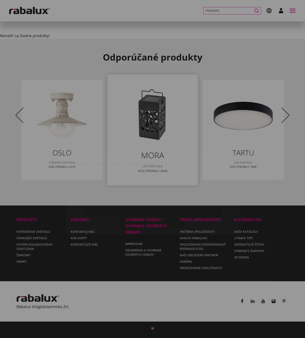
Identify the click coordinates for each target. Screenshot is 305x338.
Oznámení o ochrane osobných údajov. (198, 174)
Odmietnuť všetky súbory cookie (184, 187)
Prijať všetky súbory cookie (152, 197)
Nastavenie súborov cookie (115, 187)
